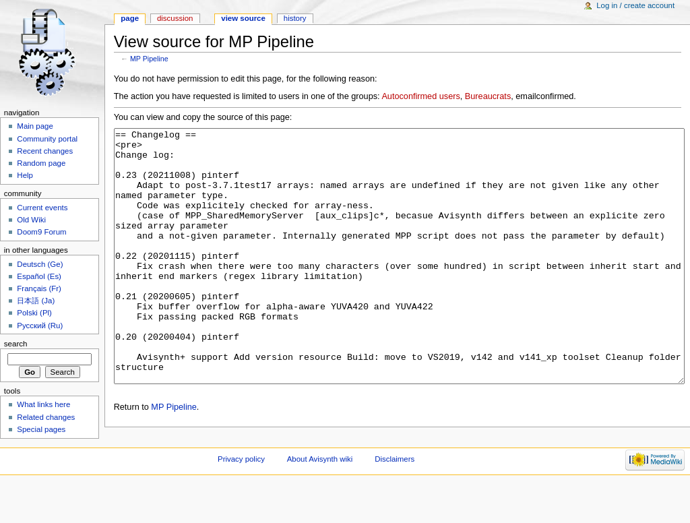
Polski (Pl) (34, 313)
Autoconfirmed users (420, 96)
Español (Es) (39, 276)
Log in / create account (635, 5)
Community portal (47, 139)
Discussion (175, 18)
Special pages (41, 429)
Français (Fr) (39, 288)
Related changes (46, 417)
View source (243, 18)
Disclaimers (394, 499)
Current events (42, 208)
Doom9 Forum (41, 232)
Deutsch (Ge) (40, 264)
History (295, 18)
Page (130, 18)
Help (25, 175)
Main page (35, 126)
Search (16, 344)
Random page (41, 163)
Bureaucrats (488, 96)
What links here (43, 404)
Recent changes (45, 151)
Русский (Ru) (40, 325)
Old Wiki (31, 220)
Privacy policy (241, 499)
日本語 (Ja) (36, 301)
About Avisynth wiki (320, 499)
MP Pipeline (149, 59)
